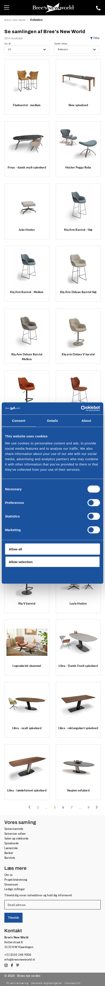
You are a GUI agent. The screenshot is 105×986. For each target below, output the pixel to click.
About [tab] (86, 420)
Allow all (15, 549)
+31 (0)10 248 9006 (18, 954)
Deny (13, 574)
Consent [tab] (18, 420)
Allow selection (21, 562)
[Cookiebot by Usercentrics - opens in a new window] (81, 408)
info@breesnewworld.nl (19, 959)
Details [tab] (52, 420)
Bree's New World (15, 19)
